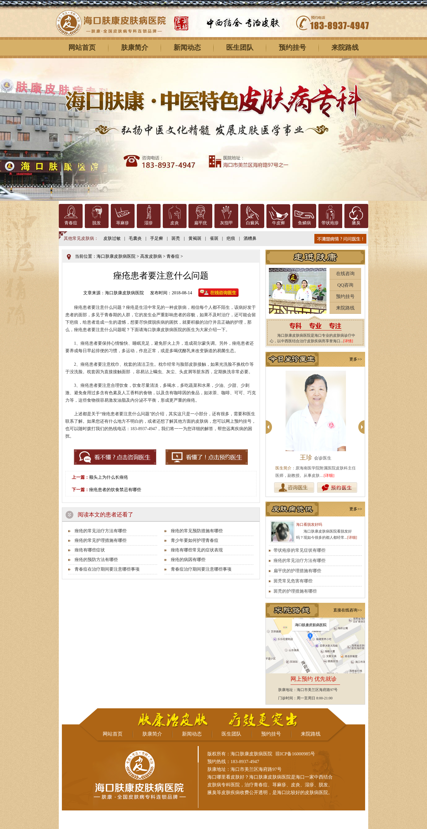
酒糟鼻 (250, 238)
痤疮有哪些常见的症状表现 (197, 550)
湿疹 (148, 223)
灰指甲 (226, 223)
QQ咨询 (345, 285)
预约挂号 (292, 47)
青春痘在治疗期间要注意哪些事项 (107, 569)
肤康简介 (134, 47)
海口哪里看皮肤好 (225, 777)
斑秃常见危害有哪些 (293, 581)
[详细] (329, 475)
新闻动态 (187, 47)
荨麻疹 (122, 223)
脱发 (96, 223)
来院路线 (345, 47)
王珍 (315, 457)
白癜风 (252, 223)
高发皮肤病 (151, 256)
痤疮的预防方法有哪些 (96, 559)
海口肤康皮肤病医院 (116, 256)
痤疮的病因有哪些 (188, 559)
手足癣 (156, 238)
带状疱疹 (330, 223)
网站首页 (82, 47)
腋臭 (356, 223)
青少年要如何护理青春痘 (194, 540)
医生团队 (239, 47)
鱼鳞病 (304, 223)
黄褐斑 (194, 238)
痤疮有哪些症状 (90, 550)
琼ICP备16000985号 (295, 753)
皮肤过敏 (112, 238)
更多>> (355, 359)
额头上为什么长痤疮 (108, 477)
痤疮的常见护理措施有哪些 (101, 540)
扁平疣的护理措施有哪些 (297, 570)
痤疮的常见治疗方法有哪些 (101, 531)
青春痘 (70, 223)
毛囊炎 (135, 238)
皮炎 (174, 223)
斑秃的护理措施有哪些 (295, 591)
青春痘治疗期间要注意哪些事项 (201, 569)
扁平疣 (200, 223)
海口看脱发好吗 (309, 524)
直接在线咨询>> (347, 610)
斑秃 (175, 238)
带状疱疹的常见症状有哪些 (300, 550)
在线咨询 (345, 273)
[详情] (348, 341)
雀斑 (214, 238)
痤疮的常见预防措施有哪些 (197, 531)
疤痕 (230, 238)
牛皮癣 (278, 223)
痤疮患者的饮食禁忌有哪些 (115, 489)
